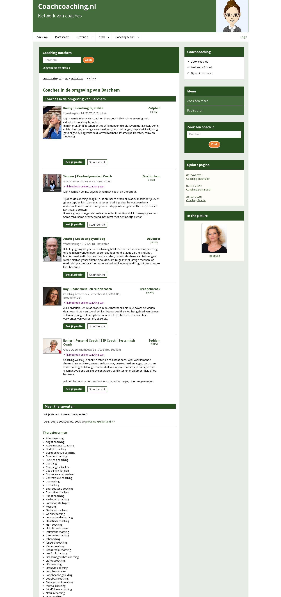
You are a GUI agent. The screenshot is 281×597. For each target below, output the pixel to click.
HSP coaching (54, 524)
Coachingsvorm (125, 37)
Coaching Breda (195, 200)
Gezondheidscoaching (59, 517)
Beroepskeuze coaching (60, 452)
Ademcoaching (55, 438)
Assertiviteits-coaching (60, 445)
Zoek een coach (197, 101)
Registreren (195, 110)
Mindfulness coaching (59, 589)
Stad (102, 37)
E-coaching (52, 485)
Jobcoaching (53, 539)
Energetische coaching (60, 488)
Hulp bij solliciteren (57, 528)
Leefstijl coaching (56, 553)
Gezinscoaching (55, 514)
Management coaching (60, 582)
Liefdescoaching (56, 560)
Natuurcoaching (55, 593)
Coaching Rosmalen (198, 178)
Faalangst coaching (57, 499)
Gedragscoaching (56, 510)
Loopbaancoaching (57, 578)
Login (243, 37)
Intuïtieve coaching (57, 535)
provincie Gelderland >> (100, 421)
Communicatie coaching (60, 474)
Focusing (51, 506)
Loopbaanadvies (56, 571)
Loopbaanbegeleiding (59, 575)
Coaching (51, 463)
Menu (191, 91)
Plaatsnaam (62, 37)
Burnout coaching (56, 456)
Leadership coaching (58, 549)
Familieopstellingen (57, 503)
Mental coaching (56, 585)
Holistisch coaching (57, 521)
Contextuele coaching (59, 478)
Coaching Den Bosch (198, 189)
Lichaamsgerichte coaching (62, 557)
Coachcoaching (199, 52)
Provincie (82, 37)
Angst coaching (55, 442)
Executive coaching (57, 492)
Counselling (53, 481)
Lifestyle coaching (57, 567)
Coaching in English (57, 470)
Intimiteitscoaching (57, 532)
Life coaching (54, 564)
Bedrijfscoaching (56, 449)
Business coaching (57, 460)
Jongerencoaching (57, 542)
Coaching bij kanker (57, 467)
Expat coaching (55, 496)
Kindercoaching (55, 546)
